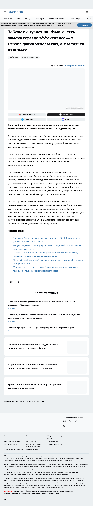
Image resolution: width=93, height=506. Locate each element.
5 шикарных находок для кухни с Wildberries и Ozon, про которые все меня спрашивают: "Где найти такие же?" (46, 305)
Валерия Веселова (75, 65)
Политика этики (52, 441)
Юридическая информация (13, 449)
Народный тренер (23, 18)
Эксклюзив (8, 18)
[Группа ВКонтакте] (64, 421)
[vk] (11, 281)
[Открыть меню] (5, 12)
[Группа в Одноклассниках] (70, 421)
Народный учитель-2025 (79, 18)
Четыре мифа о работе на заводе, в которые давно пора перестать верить (46, 329)
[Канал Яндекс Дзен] (66, 114)
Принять (84, 25)
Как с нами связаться (11, 444)
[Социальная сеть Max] (66, 119)
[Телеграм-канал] (27, 119)
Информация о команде (12, 441)
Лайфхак (13, 57)
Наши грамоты (31, 441)
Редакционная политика (55, 444)
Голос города (40, 18)
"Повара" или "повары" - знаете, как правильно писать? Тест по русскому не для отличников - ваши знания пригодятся (46, 318)
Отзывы (28, 436)
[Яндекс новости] (27, 114)
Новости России (30, 57)
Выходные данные (32, 449)
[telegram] (18, 281)
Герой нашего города (57, 18)
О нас (6, 436)
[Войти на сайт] (87, 12)
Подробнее (68, 460)
